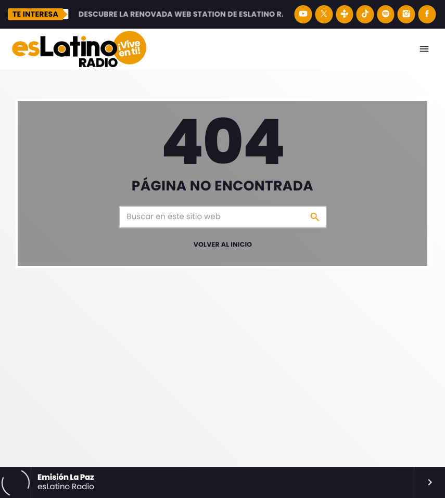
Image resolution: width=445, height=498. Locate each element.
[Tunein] (344, 14)
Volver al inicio (223, 244)
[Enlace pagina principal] (79, 49)
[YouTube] (303, 14)
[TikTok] (365, 14)
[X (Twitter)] (324, 14)
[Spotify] (386, 14)
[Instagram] (406, 14)
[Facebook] (427, 14)
